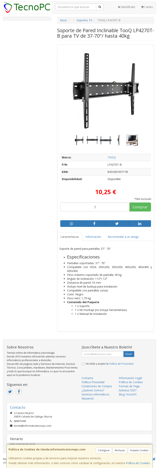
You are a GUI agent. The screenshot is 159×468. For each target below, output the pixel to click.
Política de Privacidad (121, 363)
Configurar (104, 450)
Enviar (128, 354)
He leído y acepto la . (110, 363)
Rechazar (120, 450)
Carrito (147, 7)
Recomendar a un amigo (123, 237)
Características (69, 237)
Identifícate (126, 7)
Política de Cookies (138, 463)
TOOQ (111, 157)
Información (93, 237)
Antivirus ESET (128, 390)
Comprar (140, 207)
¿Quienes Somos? (93, 390)
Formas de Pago (129, 386)
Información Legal (130, 378)
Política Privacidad (93, 382)
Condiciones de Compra (97, 386)
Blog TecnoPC (128, 394)
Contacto (87, 378)
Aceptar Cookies (139, 450)
